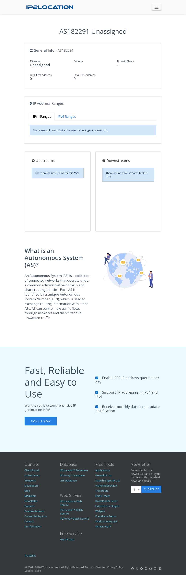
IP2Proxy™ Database (72, 475)
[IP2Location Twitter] (136, 568)
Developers (32, 485)
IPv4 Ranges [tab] (42, 116)
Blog (27, 490)
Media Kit (30, 496)
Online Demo (32, 475)
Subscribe (151, 489)
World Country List (106, 521)
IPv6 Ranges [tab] (67, 116)
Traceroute (102, 490)
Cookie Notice (33, 570)
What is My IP (103, 526)
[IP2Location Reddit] (141, 568)
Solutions (30, 480)
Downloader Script (106, 501)
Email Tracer (102, 496)
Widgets (100, 511)
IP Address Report (106, 516)
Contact (29, 521)
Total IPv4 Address (41, 75)
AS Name (35, 61)
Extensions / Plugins (107, 506)
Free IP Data (67, 539)
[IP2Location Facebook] (132, 568)
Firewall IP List (103, 475)
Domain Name (125, 61)
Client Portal (32, 470)
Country (78, 61)
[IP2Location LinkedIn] (159, 568)
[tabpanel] (93, 130)
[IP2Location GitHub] (146, 568)
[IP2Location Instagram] (155, 568)
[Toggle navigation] (156, 7)
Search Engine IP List (107, 480)
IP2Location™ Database (74, 470)
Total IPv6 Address (85, 75)
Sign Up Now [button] (41, 421)
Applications (102, 470)
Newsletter (31, 501)
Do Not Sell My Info (36, 516)
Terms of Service (95, 567)
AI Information (33, 526)
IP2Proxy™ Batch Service (74, 518)
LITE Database (68, 480)
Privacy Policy (115, 567)
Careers (29, 506)
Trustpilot (30, 555)
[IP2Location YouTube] (150, 568)
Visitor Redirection (106, 485)
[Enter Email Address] (136, 489)
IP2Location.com (50, 567)
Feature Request (34, 511)
